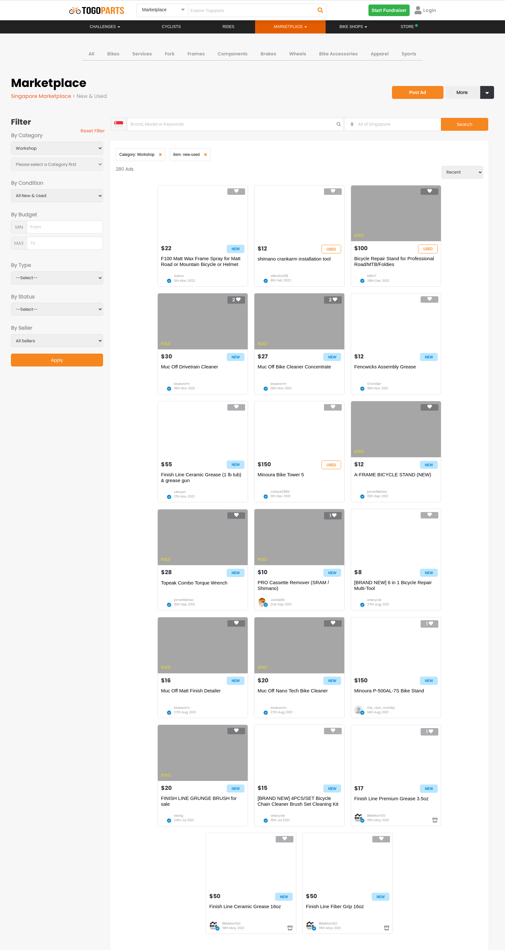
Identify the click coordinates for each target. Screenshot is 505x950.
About (81, 921)
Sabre (145, 279)
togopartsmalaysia (194, 884)
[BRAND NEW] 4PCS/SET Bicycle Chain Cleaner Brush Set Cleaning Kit (164, 705)
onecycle (418, 499)
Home (221, 819)
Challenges (105, 26)
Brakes (268, 53)
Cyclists (171, 26)
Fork (170, 53)
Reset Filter (95, 131)
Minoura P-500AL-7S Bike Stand (342, 592)
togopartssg (97, 893)
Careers (105, 921)
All (91, 53)
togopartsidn (280, 893)
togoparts (94, 884)
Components (233, 53)
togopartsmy (188, 893)
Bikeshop (280, 819)
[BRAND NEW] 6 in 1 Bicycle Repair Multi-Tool (429, 485)
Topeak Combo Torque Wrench (250, 482)
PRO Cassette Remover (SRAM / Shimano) (343, 485)
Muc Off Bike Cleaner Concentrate (164, 372)
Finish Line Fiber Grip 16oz (427, 702)
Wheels (297, 53)
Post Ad (415, 88)
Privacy (152, 921)
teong (415, 609)
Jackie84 (327, 499)
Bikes (113, 53)
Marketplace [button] (290, 26)
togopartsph (371, 884)
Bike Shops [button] (353, 26)
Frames (196, 53)
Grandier (237, 389)
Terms (128, 921)
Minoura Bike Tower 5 (421, 372)
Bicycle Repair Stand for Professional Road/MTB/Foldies (342, 264)
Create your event (215, 921)
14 (181, 752)
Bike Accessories (338, 53)
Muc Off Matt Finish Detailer (157, 592)
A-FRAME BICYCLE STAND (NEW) (157, 485)
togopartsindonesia (287, 884)
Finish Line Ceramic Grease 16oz (343, 702)
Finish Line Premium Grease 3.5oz (254, 702)
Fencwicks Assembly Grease (248, 372)
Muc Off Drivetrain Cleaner (426, 261)
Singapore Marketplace (41, 95)
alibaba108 (239, 279)
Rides (228, 26)
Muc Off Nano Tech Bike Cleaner (252, 592)
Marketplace (227, 838)
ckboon (326, 389)
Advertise (178, 921)
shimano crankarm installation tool (254, 261)
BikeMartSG (239, 719)
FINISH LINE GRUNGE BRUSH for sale (435, 595)
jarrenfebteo (150, 499)
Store (276, 826)
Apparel (380, 53)
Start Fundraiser (389, 10)
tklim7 (324, 279)
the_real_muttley (334, 609)
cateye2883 (420, 389)
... (168, 752)
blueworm (418, 279)
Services (142, 53)
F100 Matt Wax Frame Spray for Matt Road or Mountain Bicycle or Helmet (163, 265)
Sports (409, 53)
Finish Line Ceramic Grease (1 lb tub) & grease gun (343, 375)
